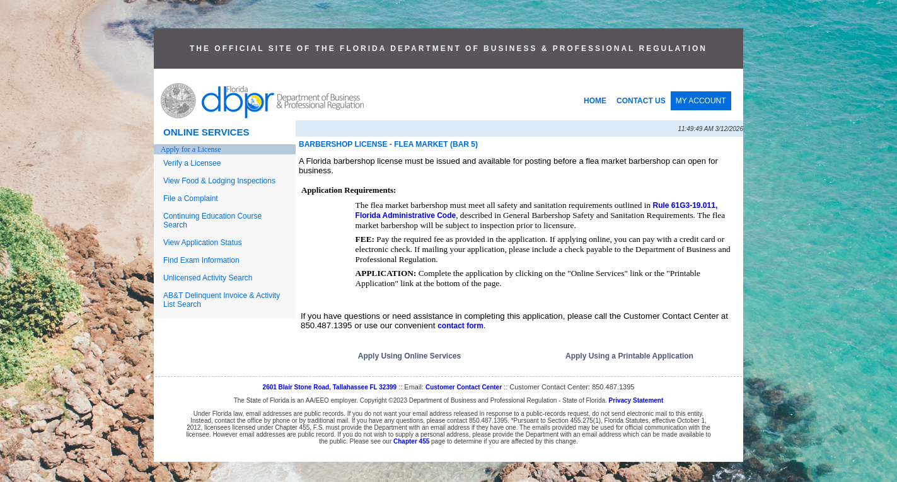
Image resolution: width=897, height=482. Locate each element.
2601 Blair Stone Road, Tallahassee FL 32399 (330, 387)
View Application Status (202, 242)
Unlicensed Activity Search (207, 277)
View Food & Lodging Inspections (219, 180)
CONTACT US (641, 100)
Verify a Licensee (192, 163)
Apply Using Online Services (409, 356)
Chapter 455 (411, 441)
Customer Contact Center (463, 387)
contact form (460, 325)
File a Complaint (190, 198)
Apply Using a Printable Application (629, 356)
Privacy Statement (636, 400)
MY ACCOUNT (701, 100)
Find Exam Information (201, 260)
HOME (595, 100)
